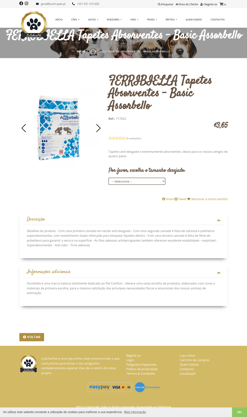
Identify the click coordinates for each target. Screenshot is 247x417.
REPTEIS (170, 19)
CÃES (74, 19)
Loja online (187, 356)
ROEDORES (113, 19)
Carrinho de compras (194, 361)
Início (59, 19)
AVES (133, 19)
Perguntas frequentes (141, 365)
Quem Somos (194, 19)
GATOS (92, 19)
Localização (188, 374)
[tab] (123, 219)
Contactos (218, 19)
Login (130, 361)
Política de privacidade (142, 370)
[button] (23, 128)
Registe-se (210, 4)
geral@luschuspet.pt (53, 4)
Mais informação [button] (135, 412)
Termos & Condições (140, 374)
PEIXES (151, 19)
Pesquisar (167, 4)
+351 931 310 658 (88, 4)
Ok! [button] (239, 412)
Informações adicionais (123, 272)
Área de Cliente (188, 4)
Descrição (123, 219)
